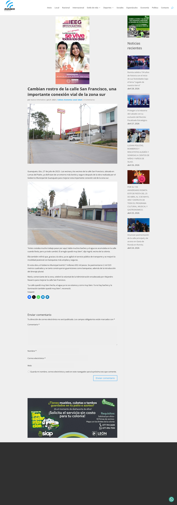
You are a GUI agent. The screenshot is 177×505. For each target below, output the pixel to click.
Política (155, 8)
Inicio (49, 8)
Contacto (165, 8)
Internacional (78, 8)
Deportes (107, 8)
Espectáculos (132, 8)
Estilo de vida (92, 8)
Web (30, 365)
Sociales (120, 8)
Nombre (32, 351)
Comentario (34, 324)
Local (57, 8)
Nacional (66, 8)
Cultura (60, 100)
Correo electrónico (36, 358)
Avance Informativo (38, 100)
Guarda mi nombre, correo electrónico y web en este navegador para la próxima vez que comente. (73, 371)
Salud (80, 100)
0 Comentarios (89, 100)
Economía (145, 8)
